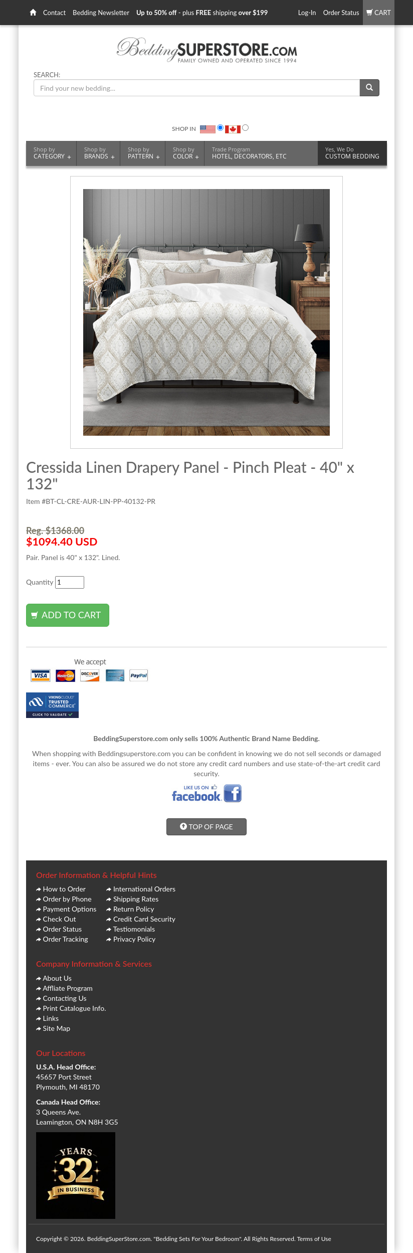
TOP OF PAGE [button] (206, 826)
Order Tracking (65, 939)
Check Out (59, 919)
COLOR (186, 153)
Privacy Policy (134, 939)
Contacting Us (65, 998)
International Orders (144, 888)
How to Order (64, 888)
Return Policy (133, 909)
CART (378, 13)
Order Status (341, 13)
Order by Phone (67, 898)
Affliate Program (68, 988)
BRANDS (99, 153)
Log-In (307, 13)
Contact (54, 13)
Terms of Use (314, 1238)
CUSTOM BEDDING (352, 152)
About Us (57, 978)
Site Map (56, 1028)
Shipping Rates (135, 898)
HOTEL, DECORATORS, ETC (249, 152)
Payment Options (70, 909)
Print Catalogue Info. (74, 1008)
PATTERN (144, 153)
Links (51, 1018)
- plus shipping (202, 13)
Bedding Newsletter (101, 13)
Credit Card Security (144, 919)
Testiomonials (134, 929)
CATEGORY (52, 153)
